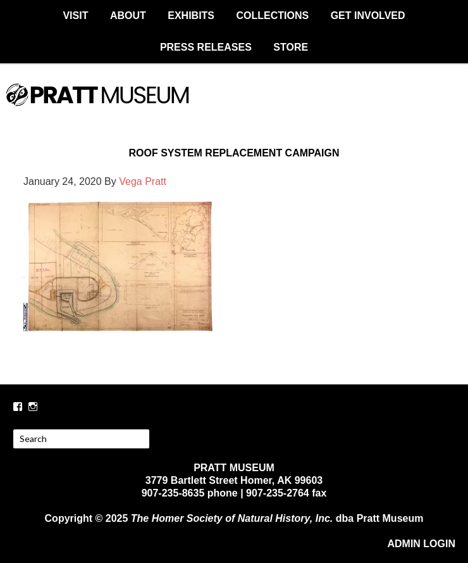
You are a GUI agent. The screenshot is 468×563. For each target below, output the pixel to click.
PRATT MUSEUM (234, 105)
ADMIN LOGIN (421, 543)
